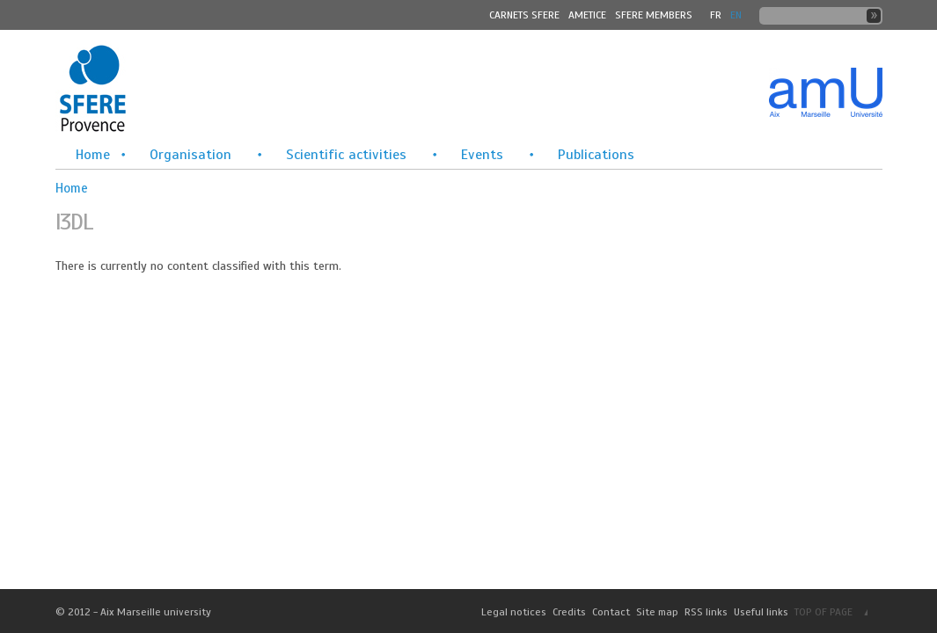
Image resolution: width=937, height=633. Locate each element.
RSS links (706, 612)
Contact (611, 612)
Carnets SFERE (524, 15)
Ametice (587, 15)
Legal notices (513, 612)
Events (482, 155)
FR (715, 15)
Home (93, 155)
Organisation (190, 155)
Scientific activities (346, 155)
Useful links (761, 612)
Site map (657, 612)
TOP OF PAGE (823, 612)
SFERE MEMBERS (653, 15)
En (736, 15)
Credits (569, 612)
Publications (596, 155)
